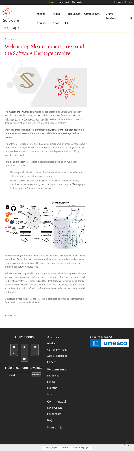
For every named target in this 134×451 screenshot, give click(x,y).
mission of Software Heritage (23, 112)
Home (51, 2)
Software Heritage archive (36, 119)
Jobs (49, 394)
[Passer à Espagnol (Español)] (81, 448)
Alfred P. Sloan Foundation (62, 130)
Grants (109, 13)
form (7, 302)
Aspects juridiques (57, 356)
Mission (41, 13)
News (56, 23)
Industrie (52, 388)
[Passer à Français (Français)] (66, 448)
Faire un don (73, 13)
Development (63, 2)
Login (130, 2)
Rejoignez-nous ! (58, 369)
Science (51, 381)
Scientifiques (54, 414)
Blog (49, 420)
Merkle (75, 184)
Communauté (92, 13)
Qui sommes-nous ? (57, 349)
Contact (51, 362)
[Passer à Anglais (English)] (51, 448)
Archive (56, 13)
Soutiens (111, 18)
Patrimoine (53, 375)
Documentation (78, 2)
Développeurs (54, 407)
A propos (41, 23)
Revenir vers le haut (126, 443)
